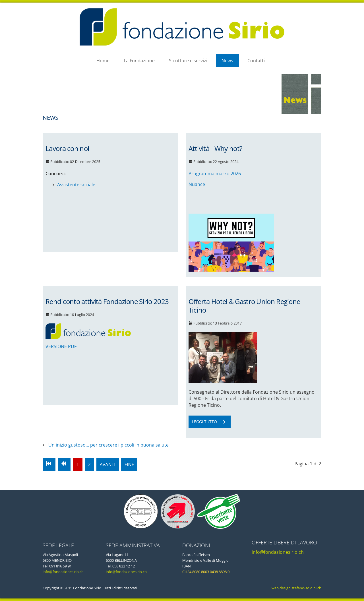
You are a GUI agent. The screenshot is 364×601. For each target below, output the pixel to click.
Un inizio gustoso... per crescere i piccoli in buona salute (108, 445)
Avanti (107, 464)
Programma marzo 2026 (215, 173)
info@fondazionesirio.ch (63, 571)
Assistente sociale (76, 184)
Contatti (256, 60)
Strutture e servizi (188, 60)
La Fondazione (139, 60)
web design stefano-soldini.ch (296, 587)
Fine (129, 464)
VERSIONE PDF (61, 346)
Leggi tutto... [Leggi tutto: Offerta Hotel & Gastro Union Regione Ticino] (209, 421)
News (227, 60)
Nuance (197, 184)
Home (102, 60)
